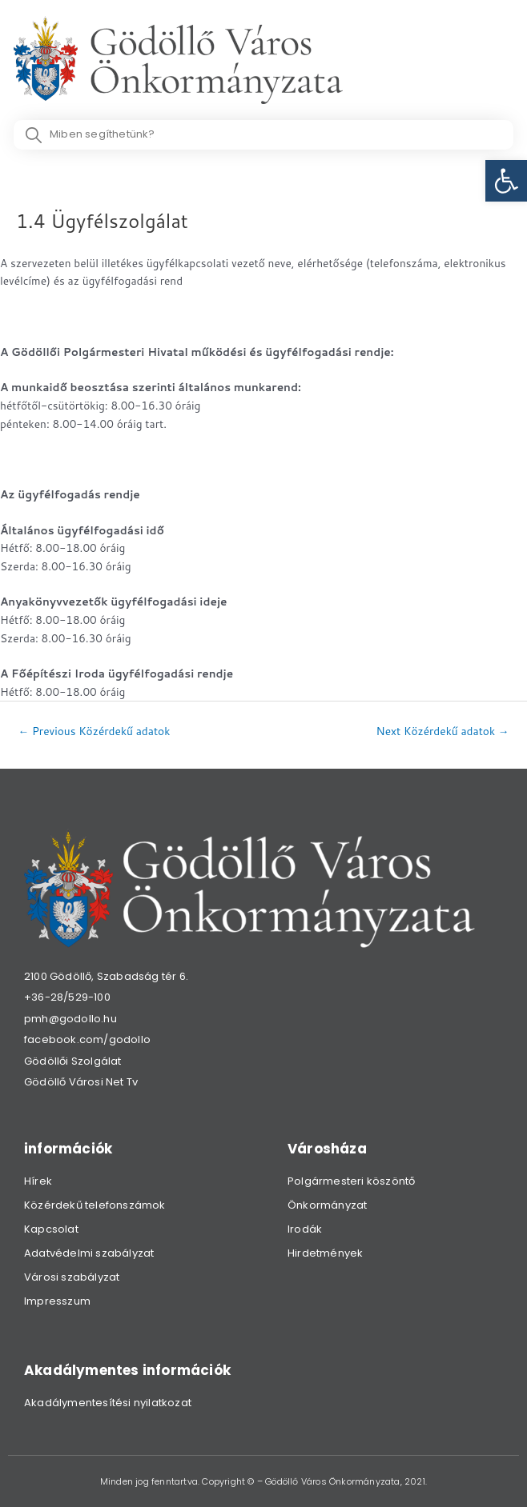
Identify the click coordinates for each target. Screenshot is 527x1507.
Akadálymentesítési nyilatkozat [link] (107, 1402)
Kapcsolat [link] (51, 1229)
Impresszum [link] (57, 1301)
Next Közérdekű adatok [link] (442, 730)
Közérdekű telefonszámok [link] (95, 1205)
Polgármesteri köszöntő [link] (351, 1181)
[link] (506, 181)
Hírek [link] (38, 1181)
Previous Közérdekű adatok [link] (94, 730)
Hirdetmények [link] (325, 1253)
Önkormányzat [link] (327, 1205)
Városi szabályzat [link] (71, 1277)
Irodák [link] (305, 1229)
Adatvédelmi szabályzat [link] (89, 1253)
